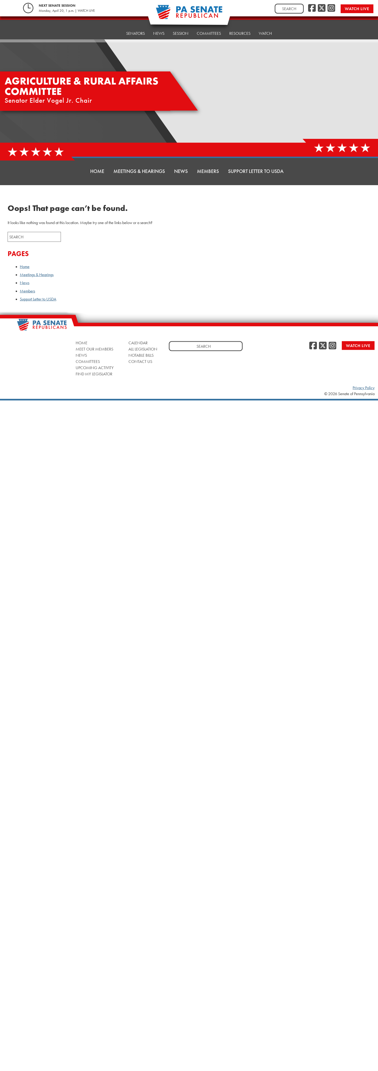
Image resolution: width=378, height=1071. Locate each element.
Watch (265, 23)
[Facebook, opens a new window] (312, 8)
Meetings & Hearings (139, 171)
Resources (239, 24)
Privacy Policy (364, 387)
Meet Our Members (94, 348)
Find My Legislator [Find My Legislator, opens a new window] (94, 373)
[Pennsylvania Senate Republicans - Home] (189, 14)
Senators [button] (135, 29)
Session (180, 27)
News (158, 28)
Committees (209, 26)
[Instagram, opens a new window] (331, 8)
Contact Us (140, 361)
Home (112, 30)
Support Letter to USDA (255, 171)
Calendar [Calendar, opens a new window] (138, 342)
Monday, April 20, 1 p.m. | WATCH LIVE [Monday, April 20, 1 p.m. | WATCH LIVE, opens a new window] (67, 10)
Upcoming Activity (95, 367)
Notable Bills (141, 355)
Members (208, 171)
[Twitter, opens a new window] (321, 8)
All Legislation (142, 348)
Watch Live (358, 8)
